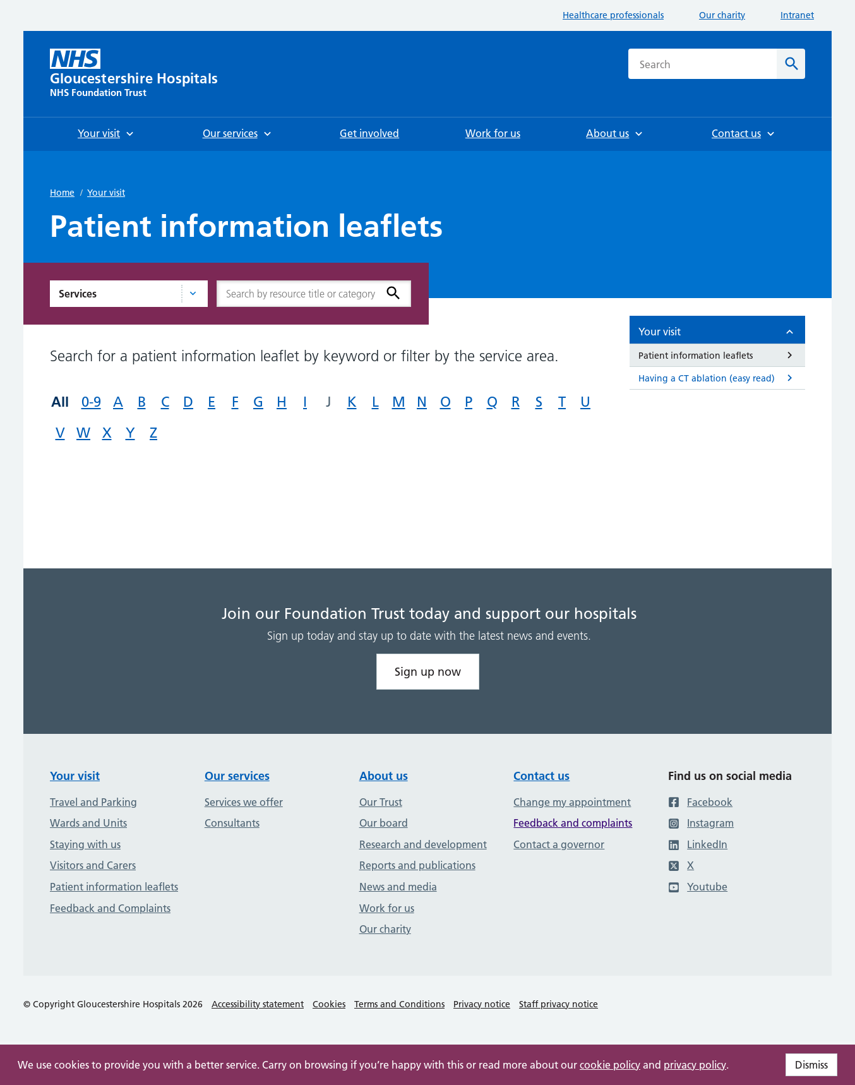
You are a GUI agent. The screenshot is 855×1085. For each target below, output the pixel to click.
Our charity (722, 15)
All (60, 402)
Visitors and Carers (93, 865)
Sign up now (428, 671)
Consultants (232, 823)
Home (62, 192)
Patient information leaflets (114, 886)
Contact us (541, 776)
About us (383, 776)
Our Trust (380, 802)
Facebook (700, 802)
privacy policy (695, 1064)
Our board (383, 823)
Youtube (697, 886)
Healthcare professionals (613, 15)
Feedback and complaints (572, 823)
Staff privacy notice (558, 1004)
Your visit (106, 192)
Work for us (386, 908)
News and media (398, 886)
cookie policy (610, 1064)
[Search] (791, 64)
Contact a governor (558, 844)
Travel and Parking (93, 802)
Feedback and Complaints (110, 908)
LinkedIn (697, 844)
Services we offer (244, 802)
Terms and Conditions (399, 1004)
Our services (237, 776)
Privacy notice (481, 1004)
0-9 (91, 402)
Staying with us (85, 844)
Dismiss (811, 1064)
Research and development (423, 844)
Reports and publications (417, 865)
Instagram (701, 823)
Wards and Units (88, 823)
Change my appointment (572, 802)
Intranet (797, 15)
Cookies (329, 1004)
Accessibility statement (258, 1004)
